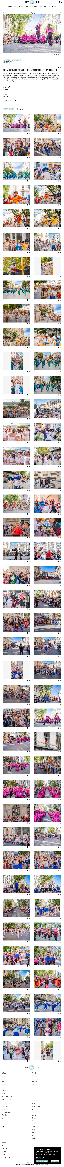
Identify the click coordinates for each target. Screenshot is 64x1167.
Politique (3, 1073)
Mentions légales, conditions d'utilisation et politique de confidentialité (32, 1164)
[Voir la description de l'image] (58, 54)
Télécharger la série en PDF (11, 101)
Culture (3, 1085)
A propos (36, 6)
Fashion (3, 1093)
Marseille (3, 1121)
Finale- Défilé (6, 96)
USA (33, 1121)
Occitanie (3, 1109)
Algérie (34, 1132)
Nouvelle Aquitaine (6, 1112)
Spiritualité (4, 1087)
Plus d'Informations (40, 1157)
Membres (10, 6)
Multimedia (35, 1079)
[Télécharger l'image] (54, 54)
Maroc (33, 1130)
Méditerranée (35, 1112)
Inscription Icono (5, 1157)
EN (60, 67)
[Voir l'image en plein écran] (60, 54)
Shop (33, 1085)
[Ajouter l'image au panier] (56, 54)
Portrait (34, 1073)
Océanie (34, 1115)
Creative (3, 1090)
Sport (2, 1082)
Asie (33, 1109)
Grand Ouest (4, 1106)
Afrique (34, 1103)
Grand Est (3, 1103)
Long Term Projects (6, 1096)
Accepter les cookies (42, 1161)
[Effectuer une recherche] (59, 2)
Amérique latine (36, 1106)
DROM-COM (4, 1115)
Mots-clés (7, 87)
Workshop (34, 1082)
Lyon (2, 1127)
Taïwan (33, 1127)
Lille (2, 1118)
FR (58, 67)
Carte (18, 6)
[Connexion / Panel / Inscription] (61, 2)
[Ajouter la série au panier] (22, 109)
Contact (45, 6)
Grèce (33, 1138)
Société (3, 1076)
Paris (2, 1124)
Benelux (34, 1124)
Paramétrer (55, 1161)
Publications (27, 6)
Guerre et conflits (6, 1099)
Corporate (34, 1076)
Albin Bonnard (7, 62)
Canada (34, 1118)
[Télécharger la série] (20, 109)
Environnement (5, 1079)
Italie (33, 1135)
